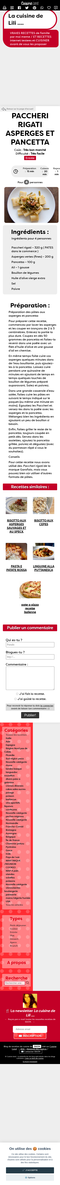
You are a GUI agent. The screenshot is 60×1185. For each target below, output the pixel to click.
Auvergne (11, 833)
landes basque (14, 768)
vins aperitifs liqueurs (12, 804)
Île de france (13, 840)
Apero (13, 942)
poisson (10, 796)
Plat (12, 935)
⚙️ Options (30, 1177)
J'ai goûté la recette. (30, 699)
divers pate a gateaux (12, 781)
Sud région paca (15, 758)
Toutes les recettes (16, 734)
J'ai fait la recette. (30, 694)
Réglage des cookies (37, 1049)
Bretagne (11, 830)
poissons (10, 881)
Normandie (12, 823)
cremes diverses (14, 785)
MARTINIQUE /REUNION (12, 862)
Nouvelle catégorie (16, 762)
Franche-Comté (14, 826)
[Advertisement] (27, 76)
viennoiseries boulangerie (12, 889)
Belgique (11, 836)
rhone (9, 765)
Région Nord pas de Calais (15, 750)
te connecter (46, 705)
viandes (10, 874)
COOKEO (11, 867)
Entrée (13, 932)
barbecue (11, 799)
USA (8, 901)
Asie (8, 741)
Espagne (10, 745)
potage (10, 792)
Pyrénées (11, 847)
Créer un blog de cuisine (34, 1058)
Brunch (14, 945)
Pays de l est (12, 857)
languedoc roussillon (10, 774)
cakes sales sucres (15, 789)
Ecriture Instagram (30, 1062)
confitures (11, 809)
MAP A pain (12, 870)
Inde (8, 853)
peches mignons (15, 816)
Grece (9, 850)
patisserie (11, 894)
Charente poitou (15, 843)
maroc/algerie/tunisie (18, 898)
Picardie (10, 755)
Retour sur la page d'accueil (20, 109)
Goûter (14, 928)
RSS (22, 1049)
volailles (10, 877)
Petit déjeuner (18, 925)
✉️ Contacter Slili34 (30, 1051)
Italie (8, 738)
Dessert (14, 938)
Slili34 (37, 1046)
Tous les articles (14, 904)
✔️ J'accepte (30, 1170)
